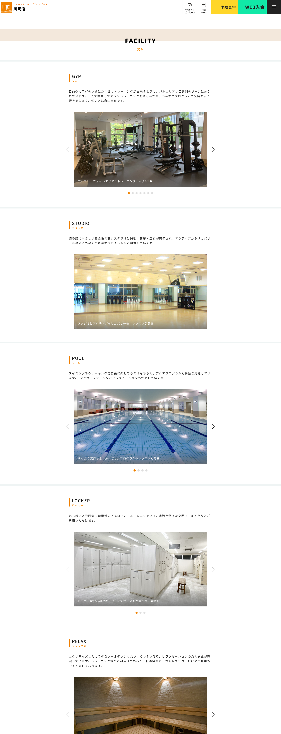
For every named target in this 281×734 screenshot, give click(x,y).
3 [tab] (136, 193)
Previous (68, 149)
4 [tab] (140, 193)
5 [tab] (144, 193)
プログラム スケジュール (189, 11)
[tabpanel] (140, 149)
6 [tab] (148, 193)
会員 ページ (204, 11)
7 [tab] (152, 193)
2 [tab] (133, 193)
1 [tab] (129, 193)
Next (212, 149)
